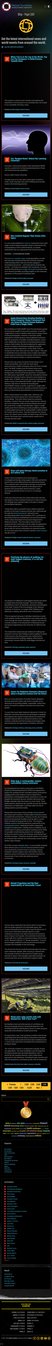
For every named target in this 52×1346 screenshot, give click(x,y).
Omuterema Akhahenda (14, 1216)
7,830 (38, 1084)
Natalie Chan (11, 1236)
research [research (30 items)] (37, 1133)
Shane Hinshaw (12, 1231)
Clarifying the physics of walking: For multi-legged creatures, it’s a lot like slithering (27, 559)
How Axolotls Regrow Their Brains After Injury (28, 237)
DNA (5, 1155)
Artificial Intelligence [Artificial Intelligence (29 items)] (29, 1123)
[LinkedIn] (41, 1338)
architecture (8, 1172)
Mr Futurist (7, 1279)
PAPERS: (29, 1329)
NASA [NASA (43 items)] (4, 1133)
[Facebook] (34, 1338)
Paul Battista (11, 1201)
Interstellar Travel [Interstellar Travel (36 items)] (15, 1131)
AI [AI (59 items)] (10, 1123)
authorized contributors (16, 47)
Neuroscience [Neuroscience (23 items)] (8, 1133)
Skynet (6, 1162)
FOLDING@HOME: (15, 1326)
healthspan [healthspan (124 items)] (37, 1128)
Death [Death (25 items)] (47, 1126)
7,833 (16, 1087)
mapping (35, 423)
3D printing (7, 1149)
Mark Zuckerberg (9, 1164)
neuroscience (30, 278)
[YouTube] (45, 1338)
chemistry (21, 728)
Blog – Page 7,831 (26, 14)
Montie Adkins (11, 1253)
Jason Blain (11, 1251)
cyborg (35, 812)
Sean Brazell (11, 1238)
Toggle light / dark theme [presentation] (49, 6)
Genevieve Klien (12, 1187)
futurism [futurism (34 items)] (21, 1129)
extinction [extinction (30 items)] (14, 1128)
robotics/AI (32, 647)
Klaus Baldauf (11, 1219)
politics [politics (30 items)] (12, 1133)
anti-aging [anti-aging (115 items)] (21, 1123)
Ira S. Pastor (11, 1255)
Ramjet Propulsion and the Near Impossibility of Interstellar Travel (26, 884)
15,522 (29, 1087)
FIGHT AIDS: (16, 1323)
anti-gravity (7, 1170)
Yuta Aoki (10, 1224)
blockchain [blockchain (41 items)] (26, 1126)
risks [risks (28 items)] (41, 1133)
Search (48, 1099)
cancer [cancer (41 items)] (35, 1126)
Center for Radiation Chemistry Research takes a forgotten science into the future (29, 693)
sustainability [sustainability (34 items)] (14, 1136)
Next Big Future (9, 1281)
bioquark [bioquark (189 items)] (43, 1123)
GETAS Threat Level (26, 1305)
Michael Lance (11, 1248)
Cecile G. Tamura (12, 1221)
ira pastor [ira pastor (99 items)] (23, 1131)
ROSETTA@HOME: (14, 1329)
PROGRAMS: (30, 1326)
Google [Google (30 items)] (25, 1128)
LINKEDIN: (15, 1315)
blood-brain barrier (19, 513)
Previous (12, 1084)
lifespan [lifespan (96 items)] (40, 1131)
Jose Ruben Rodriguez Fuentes (16, 109)
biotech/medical (22, 278)
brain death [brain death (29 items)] (32, 1126)
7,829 (32, 1084)
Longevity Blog (9, 1276)
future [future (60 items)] (17, 1129)
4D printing (7, 1151)
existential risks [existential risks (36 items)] (7, 1129)
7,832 (10, 1087)
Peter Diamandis (9, 1153)
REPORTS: (29, 1323)
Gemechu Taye (12, 1204)
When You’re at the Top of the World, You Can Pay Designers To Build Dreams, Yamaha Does (29, 59)
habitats (25, 1064)
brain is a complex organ (16, 258)
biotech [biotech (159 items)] (7, 1126)
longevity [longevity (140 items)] (46, 1131)
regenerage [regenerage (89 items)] (23, 1133)
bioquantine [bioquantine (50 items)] (37, 1123)
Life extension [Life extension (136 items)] (31, 1131)
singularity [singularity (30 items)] (44, 1133)
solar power (26, 863)
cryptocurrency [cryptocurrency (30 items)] (40, 1126)
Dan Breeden (11, 1196)
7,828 (26, 1084)
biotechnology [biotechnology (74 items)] (15, 1126)
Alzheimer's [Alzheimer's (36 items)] (14, 1123)
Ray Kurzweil (8, 1157)
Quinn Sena (12, 963)
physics (27, 647)
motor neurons (41, 531)
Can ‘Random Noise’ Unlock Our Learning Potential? (28, 160)
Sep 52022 (7, 59)
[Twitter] (38, 1338)
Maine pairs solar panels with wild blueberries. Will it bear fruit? (26, 1018)
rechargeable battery (12, 825)
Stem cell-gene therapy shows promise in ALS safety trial (29, 472)
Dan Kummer (11, 1214)
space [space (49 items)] (48, 1133)
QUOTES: (29, 1332)
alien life (18, 963)
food (22, 1064)
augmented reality (23, 423)
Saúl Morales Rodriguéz (14, 1189)
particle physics (24, 963)
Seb (8, 1246)
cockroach (23, 847)
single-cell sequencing (31, 269)
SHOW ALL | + (7, 1260)
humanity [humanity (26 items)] (43, 1128)
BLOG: (28, 1318)
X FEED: (15, 1318)
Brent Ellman (11, 1243)
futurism (27, 109)
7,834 (22, 1087)
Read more (26, 115)
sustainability (39, 728)
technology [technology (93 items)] (21, 1136)
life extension (30, 537)
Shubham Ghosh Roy (14, 1064)
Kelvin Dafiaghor (13, 278)
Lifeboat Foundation (13, 1338)
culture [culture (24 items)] (45, 1126)
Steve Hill (10, 1241)
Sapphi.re (30, 1338)
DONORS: (20, 1321)
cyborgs (21, 863)
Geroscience (8, 1274)
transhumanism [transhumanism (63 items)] (30, 1136)
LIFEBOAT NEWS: (31, 1312)
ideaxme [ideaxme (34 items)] (46, 1129)
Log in (6, 47)
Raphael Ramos (12, 1233)
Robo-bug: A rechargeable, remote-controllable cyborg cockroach (26, 782)
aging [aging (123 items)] (7, 1123)
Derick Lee (10, 1226)
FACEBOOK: (14, 1312)
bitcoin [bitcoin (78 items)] (22, 1126)
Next (38, 1087)
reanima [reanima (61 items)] (16, 1133)
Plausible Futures (9, 1283)
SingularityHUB (9, 1286)
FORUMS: (21, 1332)
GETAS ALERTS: (30, 1315)
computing (30, 423)
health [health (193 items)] (29, 1128)
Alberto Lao (10, 1228)
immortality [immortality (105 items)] (7, 1131)
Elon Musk (7, 1158)
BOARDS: (29, 1321)
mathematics (22, 647)
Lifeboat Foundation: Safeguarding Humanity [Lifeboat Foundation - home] (21, 6)
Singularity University (11, 1160)
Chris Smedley (11, 1258)
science (33, 728)
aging (6, 1166)
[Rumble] (49, 1338)
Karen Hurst (11, 1209)
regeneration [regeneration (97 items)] (31, 1133)
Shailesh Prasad (12, 1199)
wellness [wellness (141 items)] (38, 1136)
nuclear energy (27, 728)
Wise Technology (13, 647)
